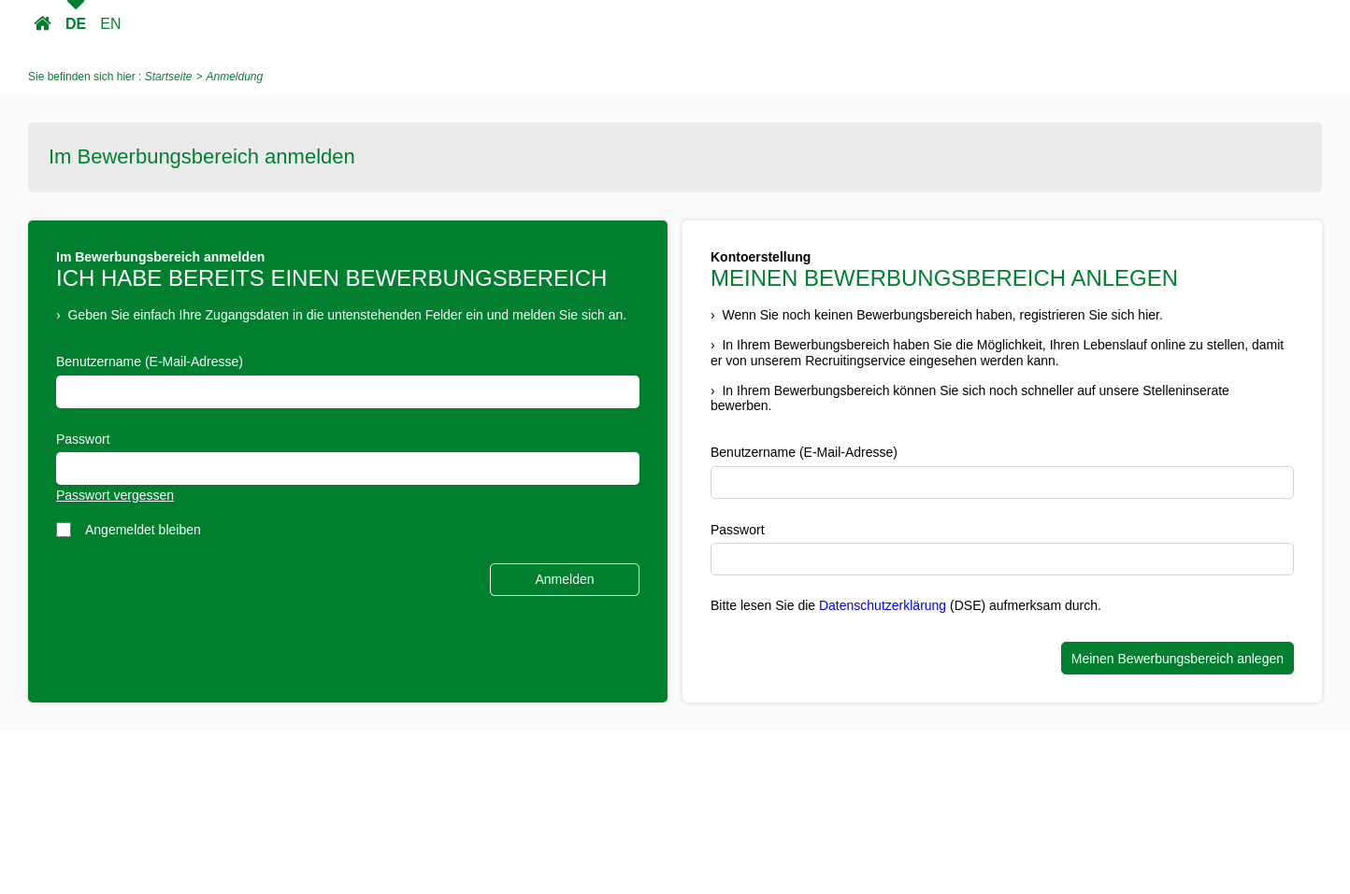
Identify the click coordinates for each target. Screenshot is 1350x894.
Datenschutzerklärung (882, 605)
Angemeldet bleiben (143, 529)
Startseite (42, 23)
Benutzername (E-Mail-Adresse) (149, 361)
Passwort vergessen (115, 495)
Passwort (83, 439)
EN (110, 24)
